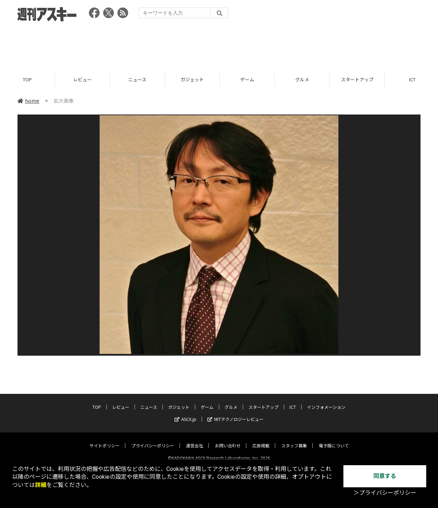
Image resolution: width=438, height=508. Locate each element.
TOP (27, 79)
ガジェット (192, 79)
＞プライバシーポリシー (384, 492)
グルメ (302, 79)
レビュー (82, 79)
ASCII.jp (185, 413)
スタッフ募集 (294, 439)
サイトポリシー (105, 439)
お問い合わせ (228, 439)
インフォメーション (326, 401)
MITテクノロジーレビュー (235, 413)
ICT (293, 401)
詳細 (40, 485)
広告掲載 (261, 439)
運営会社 (194, 439)
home (28, 100)
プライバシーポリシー (152, 439)
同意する (384, 476)
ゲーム (247, 79)
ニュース (137, 79)
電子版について (334, 439)
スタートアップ (357, 79)
